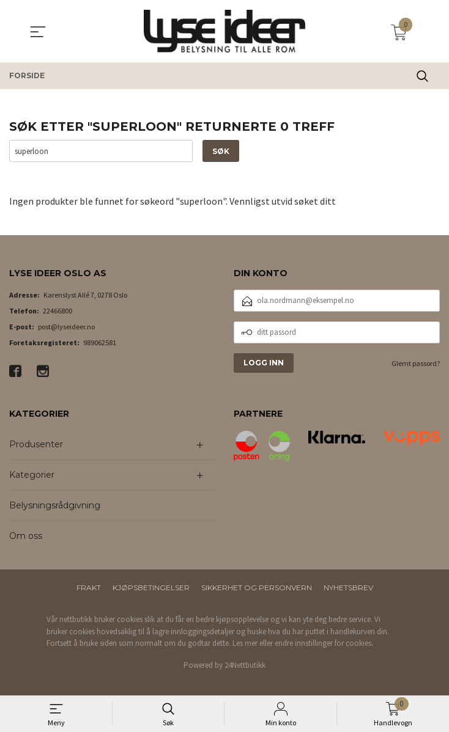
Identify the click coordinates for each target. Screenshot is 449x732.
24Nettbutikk (244, 665)
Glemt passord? (415, 363)
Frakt (88, 587)
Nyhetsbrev (348, 587)
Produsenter (36, 444)
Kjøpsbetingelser (151, 587)
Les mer (245, 643)
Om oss (25, 535)
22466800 (57, 310)
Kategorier (31, 474)
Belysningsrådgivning (54, 505)
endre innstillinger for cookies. (324, 643)
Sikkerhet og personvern (256, 587)
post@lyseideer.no (66, 326)
